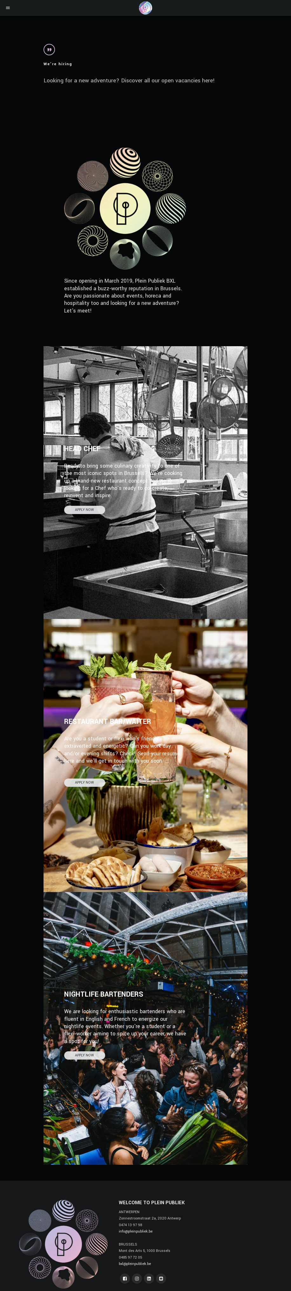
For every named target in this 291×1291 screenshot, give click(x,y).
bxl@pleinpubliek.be (135, 1263)
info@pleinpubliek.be (135, 1231)
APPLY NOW (84, 509)
